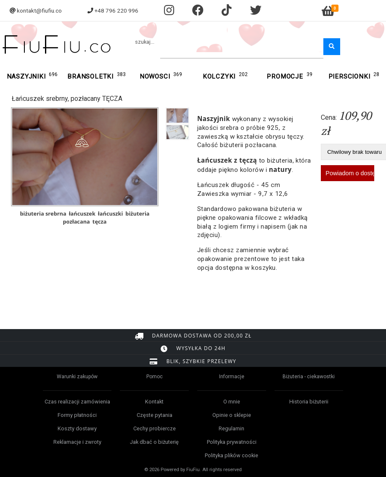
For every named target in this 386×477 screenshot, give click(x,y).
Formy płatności (77, 415)
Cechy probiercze (154, 428)
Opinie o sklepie (231, 415)
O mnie (231, 401)
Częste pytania (154, 415)
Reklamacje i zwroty (77, 442)
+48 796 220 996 (116, 10)
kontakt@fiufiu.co (39, 10)
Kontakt (154, 401)
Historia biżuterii (308, 401)
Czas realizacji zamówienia (77, 401)
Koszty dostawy (77, 428)
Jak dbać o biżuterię (154, 442)
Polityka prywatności (231, 442)
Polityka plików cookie (231, 455)
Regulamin (231, 428)
